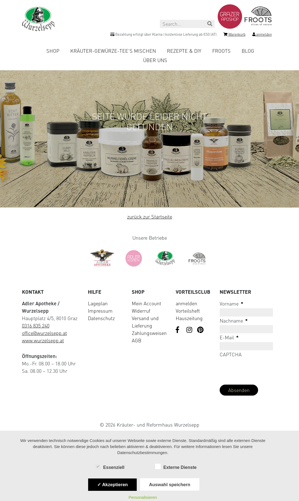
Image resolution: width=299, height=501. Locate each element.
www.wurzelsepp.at (43, 340)
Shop (52, 51)
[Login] (262, 35)
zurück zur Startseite (149, 217)
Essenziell (109, 467)
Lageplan (98, 303)
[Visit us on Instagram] (189, 330)
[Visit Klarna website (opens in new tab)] (149, 412)
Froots (221, 51)
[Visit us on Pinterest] (200, 330)
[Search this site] (187, 24)
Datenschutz (101, 318)
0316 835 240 (35, 326)
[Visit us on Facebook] (179, 330)
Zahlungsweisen (149, 333)
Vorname (231, 304)
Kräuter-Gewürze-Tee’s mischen (113, 51)
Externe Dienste (176, 467)
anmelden (186, 303)
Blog (248, 51)
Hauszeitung (189, 318)
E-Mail (229, 337)
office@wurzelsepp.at (44, 333)
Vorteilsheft (188, 311)
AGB (136, 340)
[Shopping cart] (234, 35)
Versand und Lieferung (145, 322)
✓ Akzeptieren (112, 484)
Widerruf (141, 311)
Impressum (100, 311)
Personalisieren (142, 497)
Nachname (234, 321)
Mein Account (146, 303)
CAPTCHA (231, 354)
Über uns (155, 60)
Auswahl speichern (169, 484)
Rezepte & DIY (184, 51)
